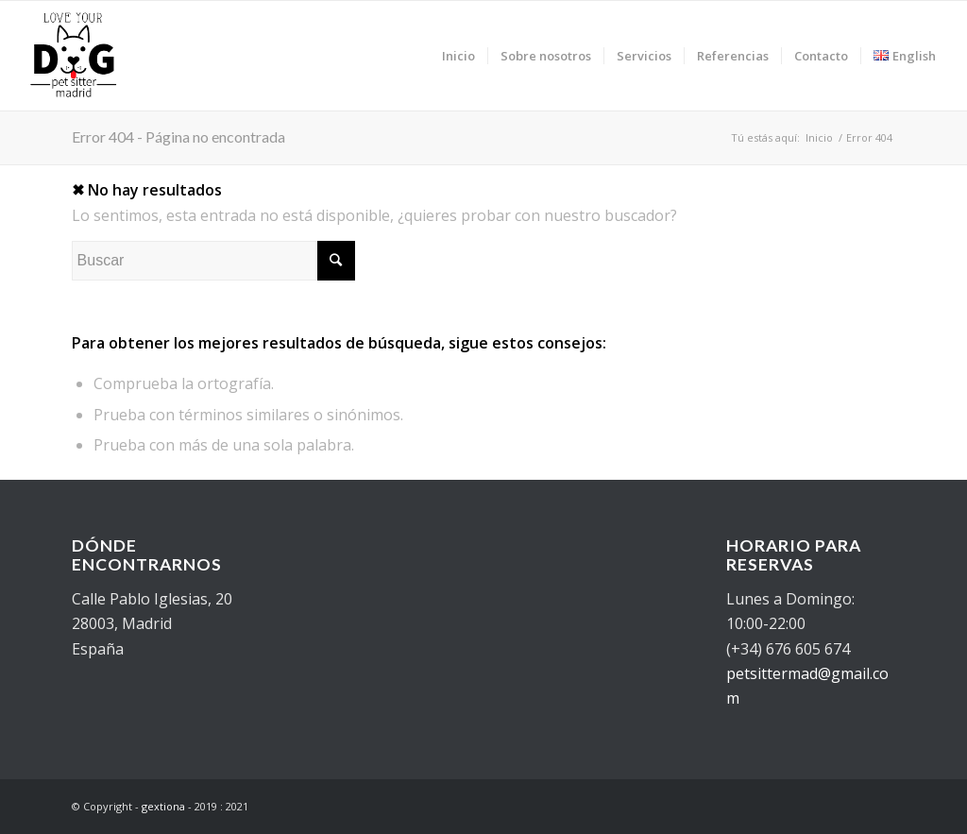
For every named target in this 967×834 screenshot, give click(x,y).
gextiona (163, 806)
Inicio (819, 137)
